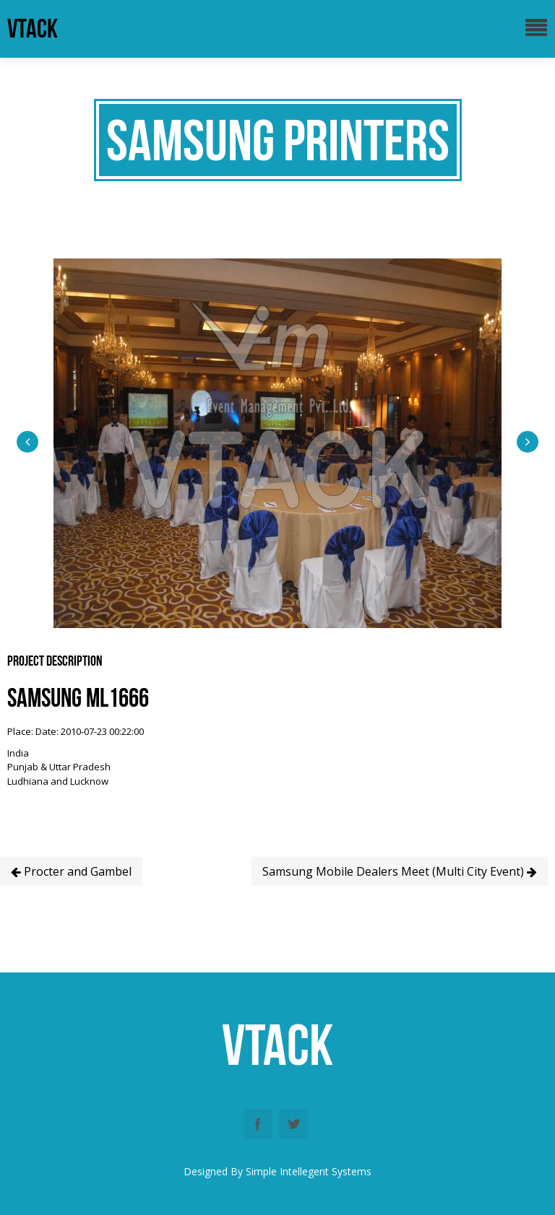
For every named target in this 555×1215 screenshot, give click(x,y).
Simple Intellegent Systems (308, 1171)
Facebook (258, 1124)
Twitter (293, 1124)
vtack (32, 28)
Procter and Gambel (71, 871)
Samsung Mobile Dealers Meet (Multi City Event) (399, 871)
